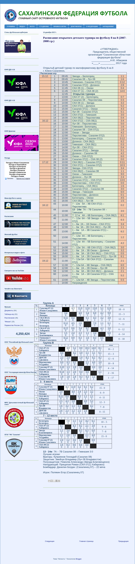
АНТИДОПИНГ (108, 26)
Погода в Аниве (17, 176)
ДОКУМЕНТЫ (76, 26)
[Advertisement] (86, 513)
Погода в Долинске (17, 168)
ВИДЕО (22, 26)
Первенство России (12, 325)
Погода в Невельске (17, 172)
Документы (8, 310)
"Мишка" (7, 322)
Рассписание (9, 318)
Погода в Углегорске (17, 167)
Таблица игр (9, 314)
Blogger (78, 559)
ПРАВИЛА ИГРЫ (59, 26)
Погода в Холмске (17, 170)
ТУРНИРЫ (11, 26)
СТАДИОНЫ (44, 26)
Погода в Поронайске (17, 165)
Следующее (49, 541)
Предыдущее (123, 541)
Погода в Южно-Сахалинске (17, 163)
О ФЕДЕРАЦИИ (92, 26)
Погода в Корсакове (17, 174)
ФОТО (32, 26)
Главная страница (86, 541)
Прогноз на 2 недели (23, 178)
